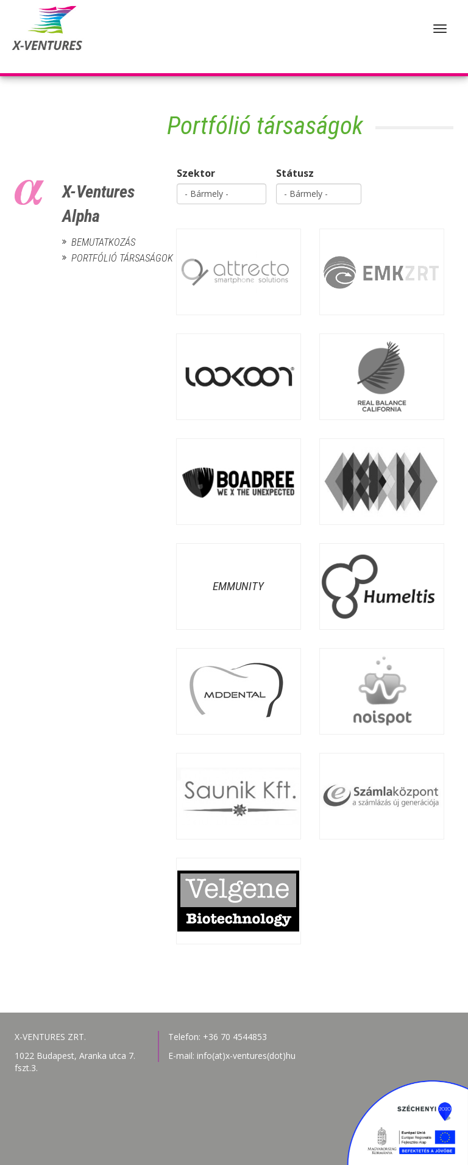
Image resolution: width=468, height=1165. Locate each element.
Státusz (295, 173)
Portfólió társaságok (105, 258)
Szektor (196, 173)
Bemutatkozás (103, 242)
